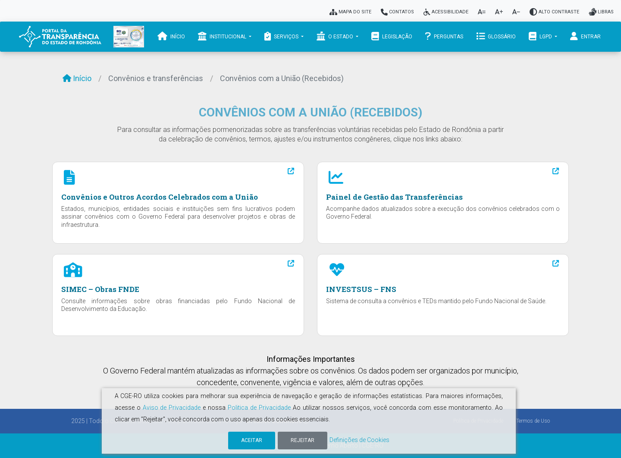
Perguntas (444, 36)
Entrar (585, 36)
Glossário (496, 36)
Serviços (282, 36)
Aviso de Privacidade (172, 407)
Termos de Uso (533, 421)
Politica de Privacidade (259, 407)
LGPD (541, 36)
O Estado (335, 36)
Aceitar (251, 440)
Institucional (223, 36)
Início (171, 36)
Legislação (391, 36)
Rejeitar (302, 440)
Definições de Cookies (359, 439)
